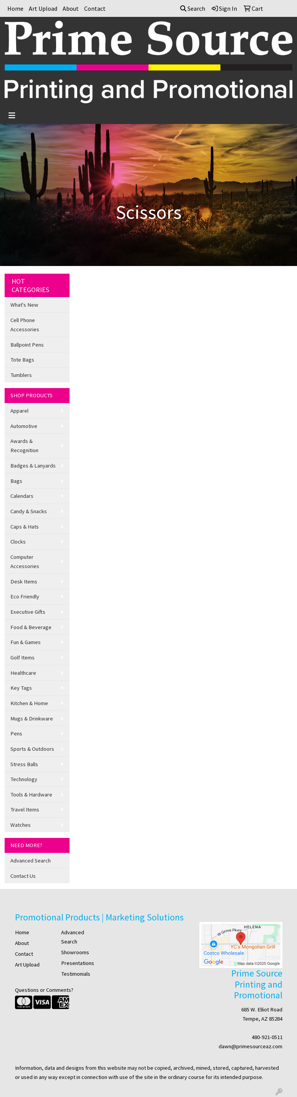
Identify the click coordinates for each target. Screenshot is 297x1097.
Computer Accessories (24, 561)
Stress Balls (24, 764)
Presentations (77, 963)
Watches (20, 824)
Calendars (21, 495)
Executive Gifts (27, 611)
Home (15, 8)
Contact (95, 8)
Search (192, 8)
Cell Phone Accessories (24, 325)
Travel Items (24, 809)
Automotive (23, 426)
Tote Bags (22, 359)
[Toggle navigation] (12, 115)
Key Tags (21, 687)
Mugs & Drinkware (31, 718)
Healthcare (23, 672)
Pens (16, 733)
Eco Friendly (24, 596)
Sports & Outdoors (32, 748)
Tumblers (21, 375)
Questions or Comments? (44, 989)
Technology (23, 779)
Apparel (19, 410)
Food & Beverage (30, 627)
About (71, 8)
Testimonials (75, 973)
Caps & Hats (24, 526)
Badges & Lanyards (33, 465)
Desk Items (23, 581)
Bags (16, 480)
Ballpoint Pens (27, 344)
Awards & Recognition (24, 446)
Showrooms (75, 952)
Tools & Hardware (31, 794)
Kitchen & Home (29, 703)
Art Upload (43, 8)
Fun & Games (25, 642)
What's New (24, 304)
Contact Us (23, 875)
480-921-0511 (267, 1037)
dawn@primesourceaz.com (250, 1046)
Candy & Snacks (28, 511)
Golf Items (22, 657)
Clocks (18, 541)
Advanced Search (30, 860)
